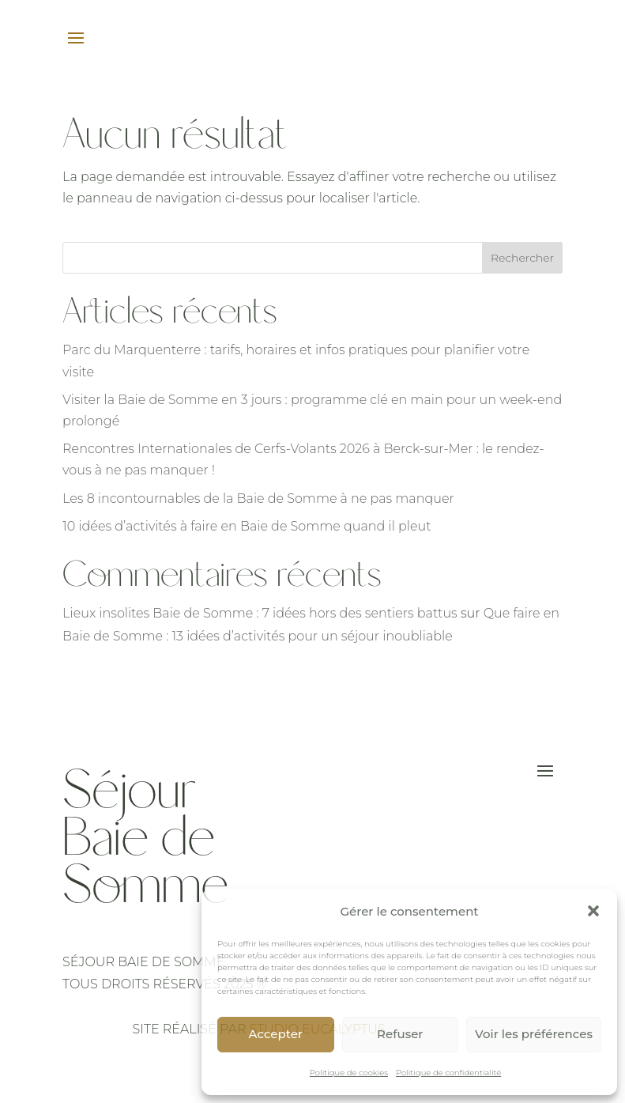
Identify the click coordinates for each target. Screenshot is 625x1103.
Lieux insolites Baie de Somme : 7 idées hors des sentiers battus (259, 613)
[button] (593, 911)
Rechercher (522, 258)
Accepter (276, 1033)
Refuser (400, 1033)
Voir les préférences (534, 1033)
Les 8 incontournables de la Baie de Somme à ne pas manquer (258, 498)
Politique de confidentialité (448, 1072)
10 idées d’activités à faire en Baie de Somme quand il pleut (246, 526)
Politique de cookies (349, 1072)
